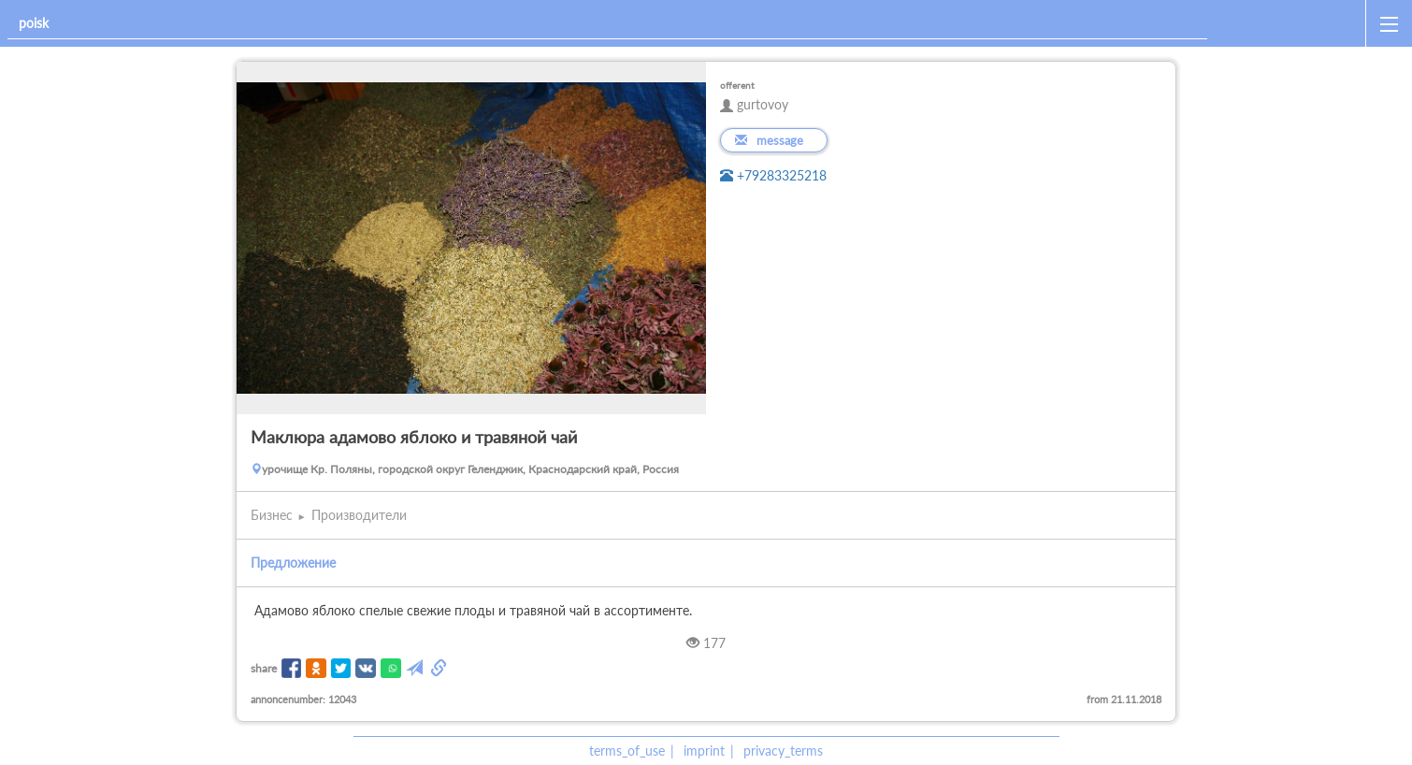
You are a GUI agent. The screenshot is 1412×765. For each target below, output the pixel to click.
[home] (1290, 23)
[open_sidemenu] (1388, 23)
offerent (737, 85)
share (264, 668)
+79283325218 (773, 175)
